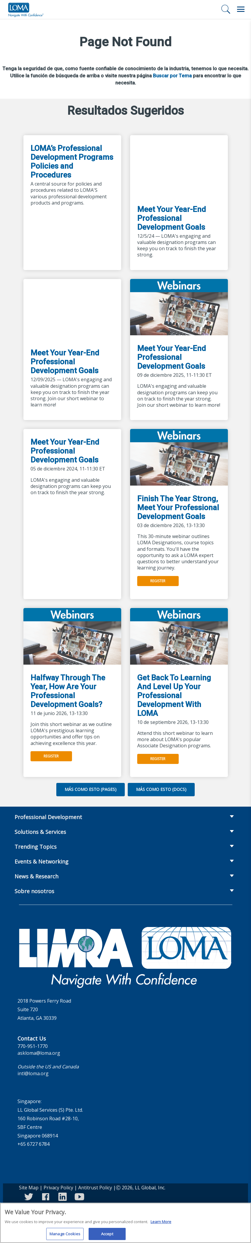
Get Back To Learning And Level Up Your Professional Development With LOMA (174, 695)
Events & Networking (41, 861)
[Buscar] (225, 9)
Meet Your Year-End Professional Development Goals (171, 218)
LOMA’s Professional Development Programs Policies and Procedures (72, 161)
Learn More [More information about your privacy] (161, 1223)
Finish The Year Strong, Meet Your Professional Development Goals (178, 507)
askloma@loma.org (38, 1053)
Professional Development (48, 817)
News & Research (36, 876)
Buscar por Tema (172, 76)
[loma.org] (25, 9)
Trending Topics (36, 846)
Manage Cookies (64, 1235)
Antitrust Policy (95, 1187)
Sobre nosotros (34, 891)
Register (157, 580)
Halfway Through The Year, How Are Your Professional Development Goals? (68, 691)
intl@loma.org (33, 1073)
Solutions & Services (40, 831)
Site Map (29, 1187)
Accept (107, 1235)
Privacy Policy (58, 1187)
